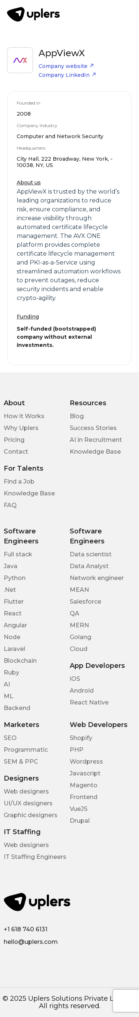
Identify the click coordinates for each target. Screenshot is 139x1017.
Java (10, 566)
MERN (79, 625)
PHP (76, 749)
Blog (77, 416)
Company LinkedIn (67, 75)
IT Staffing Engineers (35, 856)
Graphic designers (30, 815)
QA (74, 613)
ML (8, 696)
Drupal (80, 820)
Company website (66, 66)
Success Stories (93, 427)
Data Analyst (89, 566)
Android (82, 690)
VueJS (78, 808)
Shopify (81, 737)
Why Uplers (21, 427)
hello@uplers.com (31, 941)
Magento (83, 785)
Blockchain (20, 660)
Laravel (14, 648)
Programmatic (26, 749)
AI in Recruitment (96, 439)
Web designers (26, 791)
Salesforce (85, 601)
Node (12, 637)
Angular (15, 625)
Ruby (11, 672)
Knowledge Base (95, 451)
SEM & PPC (21, 761)
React (12, 613)
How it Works (24, 416)
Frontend (83, 797)
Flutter (14, 601)
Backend (17, 707)
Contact (16, 451)
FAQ (10, 505)
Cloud (78, 648)
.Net (10, 589)
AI (7, 684)
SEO (10, 737)
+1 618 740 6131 (25, 929)
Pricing (14, 439)
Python (15, 577)
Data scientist (91, 554)
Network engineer (97, 577)
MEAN (79, 589)
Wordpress (86, 761)
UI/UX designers (28, 803)
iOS (75, 678)
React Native (89, 702)
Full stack (18, 554)
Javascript (85, 773)
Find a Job (19, 481)
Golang (80, 637)
